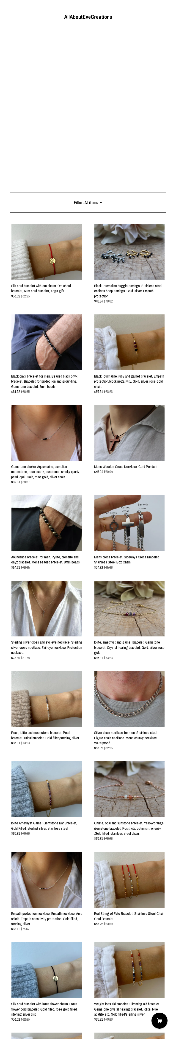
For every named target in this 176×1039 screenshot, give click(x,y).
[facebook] (12, 1000)
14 (106, 977)
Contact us (18, 1008)
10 (78, 977)
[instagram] (19, 1000)
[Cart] (159, 1021)
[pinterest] (26, 1000)
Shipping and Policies (25, 1013)
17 (119, 977)
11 (85, 977)
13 (99, 977)
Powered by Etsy (22, 1026)
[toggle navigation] (163, 16)
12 (92, 977)
